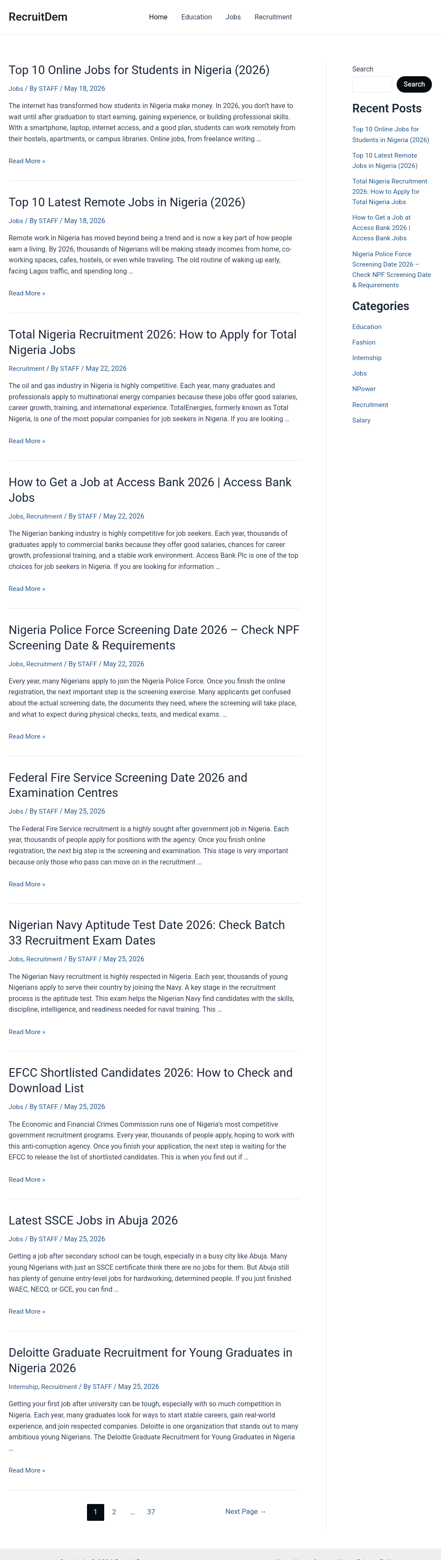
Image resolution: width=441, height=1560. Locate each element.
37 (150, 1495)
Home (158, 17)
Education (196, 17)
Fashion (364, 352)
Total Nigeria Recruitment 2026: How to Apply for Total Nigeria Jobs (391, 201)
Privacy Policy (374, 1545)
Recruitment (273, 17)
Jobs (233, 17)
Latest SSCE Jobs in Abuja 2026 (88, 1206)
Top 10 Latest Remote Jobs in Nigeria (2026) (120, 200)
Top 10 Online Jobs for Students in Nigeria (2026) (131, 69)
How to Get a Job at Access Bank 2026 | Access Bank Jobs (382, 237)
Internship (24, 1370)
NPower (364, 398)
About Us (291, 1545)
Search (362, 69)
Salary (361, 429)
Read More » (28, 160)
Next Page (245, 1495)
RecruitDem (38, 16)
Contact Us (329, 1545)
